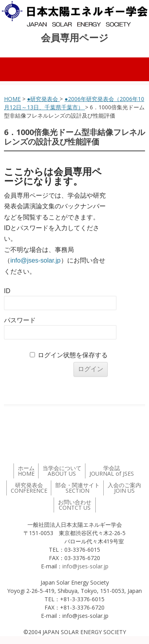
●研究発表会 (43, 99)
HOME (12, 99)
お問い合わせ (74, 504)
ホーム (26, 470)
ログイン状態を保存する (73, 355)
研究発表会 (29, 487)
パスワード (20, 320)
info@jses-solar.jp (35, 260)
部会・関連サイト (77, 487)
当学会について (62, 470)
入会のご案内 (124, 487)
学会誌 (111, 470)
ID (7, 291)
